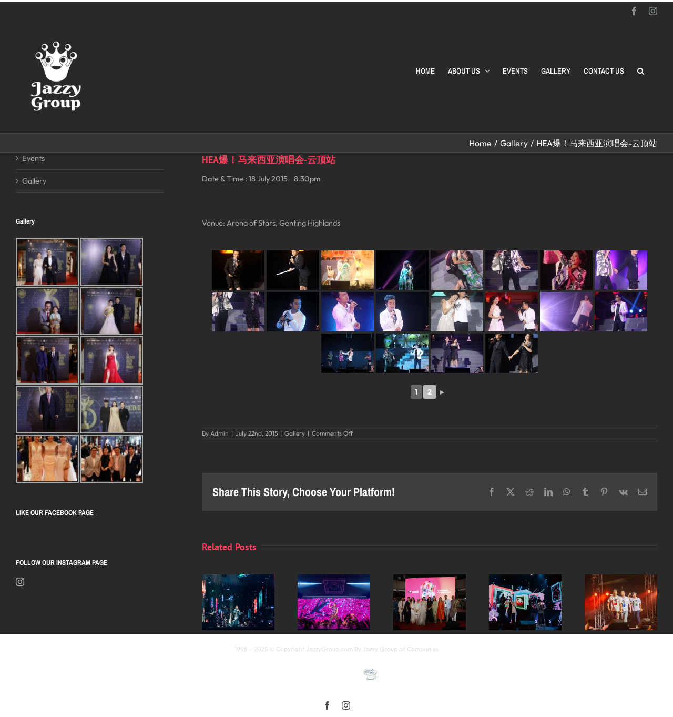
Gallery (294, 433)
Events (33, 158)
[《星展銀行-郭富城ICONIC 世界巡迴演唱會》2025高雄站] (334, 579)
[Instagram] (20, 582)
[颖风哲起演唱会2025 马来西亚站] (525, 579)
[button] (640, 71)
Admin (219, 433)
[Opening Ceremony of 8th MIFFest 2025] (429, 579)
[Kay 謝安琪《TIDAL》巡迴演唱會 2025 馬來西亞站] (238, 579)
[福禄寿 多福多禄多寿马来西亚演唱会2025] (621, 579)
